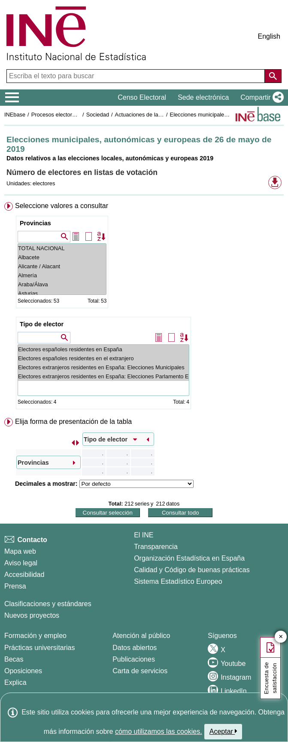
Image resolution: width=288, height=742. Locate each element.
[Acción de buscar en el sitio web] (273, 76)
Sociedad (97, 114)
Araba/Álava (62, 284)
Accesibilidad (24, 574)
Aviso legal (20, 563)
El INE (143, 535)
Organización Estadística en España (189, 558)
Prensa (15, 586)
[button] (260, 97)
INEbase (14, 114)
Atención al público (141, 635)
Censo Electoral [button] (142, 97)
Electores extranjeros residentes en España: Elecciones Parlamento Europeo (103, 376)
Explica (15, 682)
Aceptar (223, 731)
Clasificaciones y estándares (47, 603)
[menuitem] (144, 307)
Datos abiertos (134, 647)
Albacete (62, 257)
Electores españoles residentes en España (103, 349)
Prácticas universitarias (39, 647)
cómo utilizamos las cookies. (158, 731)
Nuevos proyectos (31, 615)
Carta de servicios (139, 671)
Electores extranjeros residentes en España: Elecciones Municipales (103, 367)
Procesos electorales (56, 114)
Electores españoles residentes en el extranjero (103, 358)
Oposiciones (23, 671)
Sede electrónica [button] (203, 97)
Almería (62, 275)
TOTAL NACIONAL (62, 248)
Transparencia (156, 546)
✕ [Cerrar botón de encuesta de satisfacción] (281, 637)
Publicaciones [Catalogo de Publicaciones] (133, 659)
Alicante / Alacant (62, 266)
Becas (13, 659)
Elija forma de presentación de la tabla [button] (73, 421)
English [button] (269, 36)
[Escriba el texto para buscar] (136, 76)
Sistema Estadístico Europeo (178, 581)
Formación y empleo (35, 635)
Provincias (35, 223)
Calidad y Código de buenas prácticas (192, 569)
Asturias (62, 293)
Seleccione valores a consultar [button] (61, 205)
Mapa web (20, 551)
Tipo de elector (42, 324)
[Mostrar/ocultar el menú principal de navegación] (12, 97)
